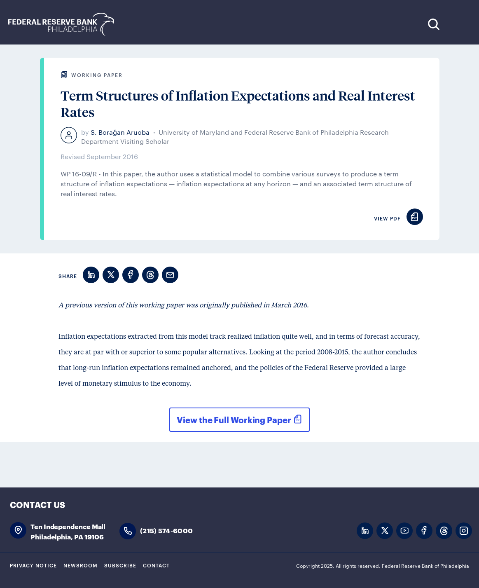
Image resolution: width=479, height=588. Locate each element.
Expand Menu (458, 24)
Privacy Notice (33, 565)
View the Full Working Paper (234, 419)
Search (433, 24)
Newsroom (80, 565)
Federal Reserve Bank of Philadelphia (65, 24)
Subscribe (120, 565)
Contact (156, 565)
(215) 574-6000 (166, 530)
